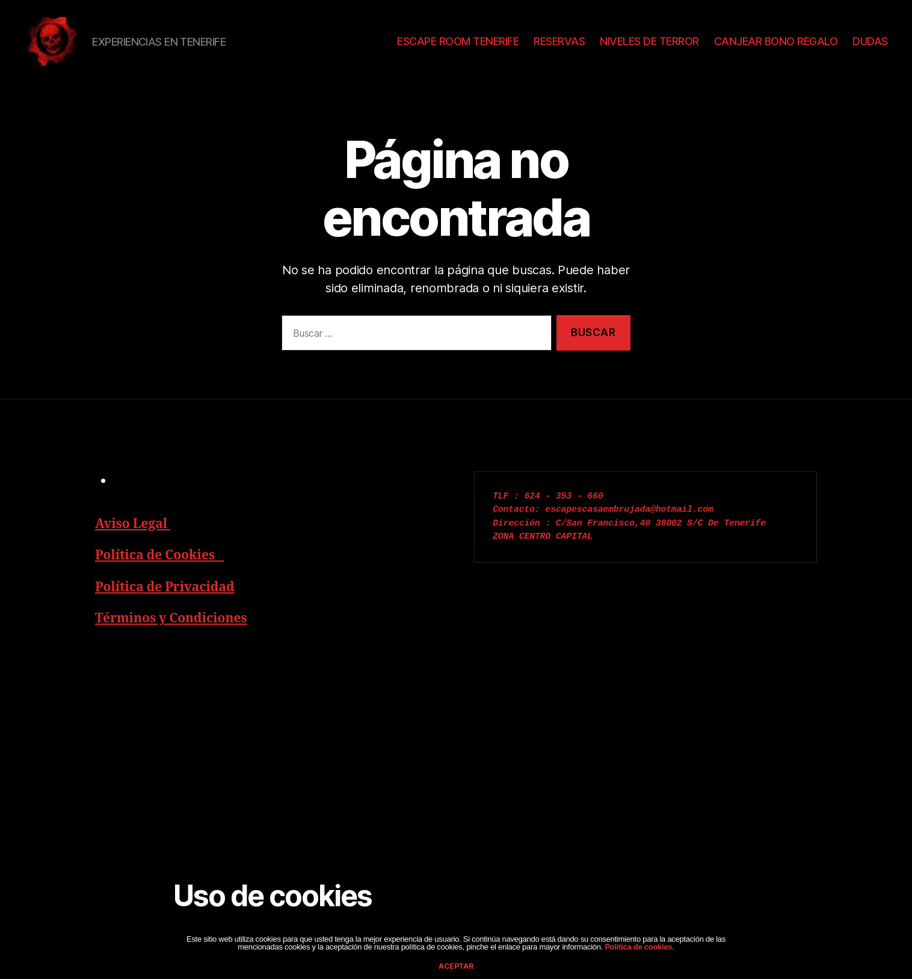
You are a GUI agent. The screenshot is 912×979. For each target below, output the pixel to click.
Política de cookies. (638, 946)
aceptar (456, 966)
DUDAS (870, 41)
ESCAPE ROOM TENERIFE (458, 41)
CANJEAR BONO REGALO (776, 41)
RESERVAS (559, 41)
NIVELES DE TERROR (649, 41)
